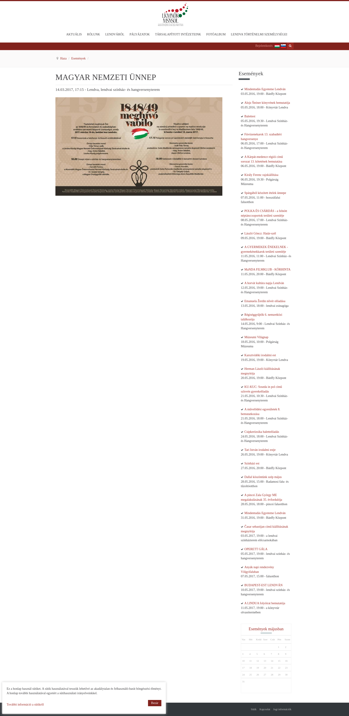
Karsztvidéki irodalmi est (260, 355)
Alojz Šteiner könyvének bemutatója (267, 102)
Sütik (253, 709)
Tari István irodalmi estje (260, 450)
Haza (63, 58)
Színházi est (251, 463)
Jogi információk (282, 709)
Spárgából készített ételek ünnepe (265, 193)
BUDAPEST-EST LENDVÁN (263, 585)
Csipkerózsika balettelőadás (261, 431)
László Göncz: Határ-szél (260, 233)
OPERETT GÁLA (256, 549)
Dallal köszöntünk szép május (263, 477)
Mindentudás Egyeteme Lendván (265, 89)
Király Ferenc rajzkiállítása (261, 175)
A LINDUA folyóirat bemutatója (264, 603)
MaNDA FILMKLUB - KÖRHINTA (267, 269)
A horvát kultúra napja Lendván (264, 283)
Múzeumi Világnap (256, 337)
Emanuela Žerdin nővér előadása (264, 301)
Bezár (154, 703)
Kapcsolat (265, 709)
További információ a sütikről (25, 704)
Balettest (249, 116)
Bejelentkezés (264, 45)
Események (78, 58)
